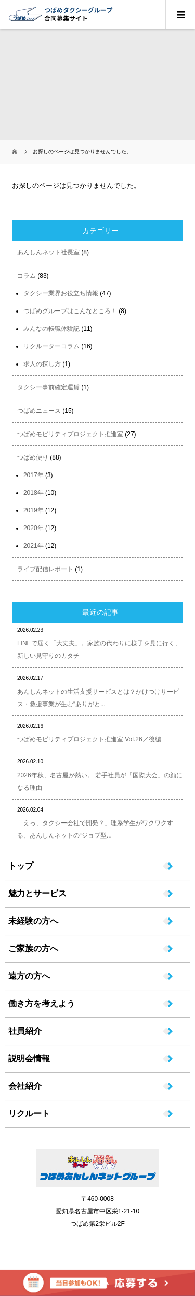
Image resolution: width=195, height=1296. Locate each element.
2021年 (33, 545)
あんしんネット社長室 (48, 252)
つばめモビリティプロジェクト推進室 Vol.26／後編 (89, 739)
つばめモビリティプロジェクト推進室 (70, 434)
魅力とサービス (37, 893)
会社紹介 (25, 1086)
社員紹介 (25, 1031)
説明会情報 (29, 1059)
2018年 (33, 492)
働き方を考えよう (41, 1004)
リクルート (29, 1114)
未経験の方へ (33, 921)
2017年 (33, 475)
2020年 (33, 528)
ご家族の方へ (33, 948)
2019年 (33, 510)
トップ (20, 866)
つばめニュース (39, 410)
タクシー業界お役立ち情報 (60, 293)
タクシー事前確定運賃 (48, 387)
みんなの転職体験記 (51, 328)
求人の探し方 (42, 364)
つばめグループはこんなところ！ (70, 311)
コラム (26, 275)
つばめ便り (32, 457)
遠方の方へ (29, 976)
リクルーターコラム (51, 346)
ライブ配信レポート (45, 569)
